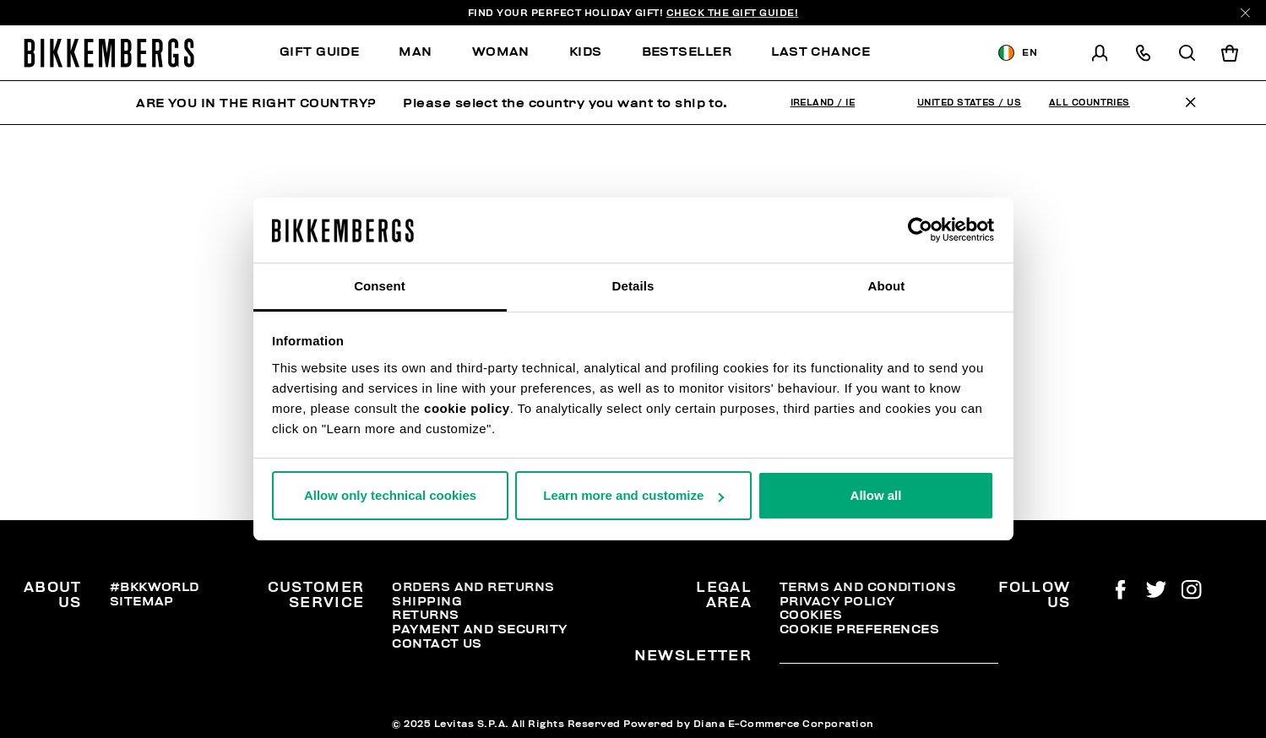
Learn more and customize (633, 495)
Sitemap (142, 601)
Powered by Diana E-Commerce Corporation (748, 724)
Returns (425, 614)
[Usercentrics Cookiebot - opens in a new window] (920, 229)
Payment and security (479, 629)
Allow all (876, 495)
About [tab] (886, 286)
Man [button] (415, 51)
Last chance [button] (820, 51)
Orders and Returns (473, 587)
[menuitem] (329, 52)
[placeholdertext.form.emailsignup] (889, 657)
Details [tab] (633, 286)
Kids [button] (585, 51)
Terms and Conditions (868, 587)
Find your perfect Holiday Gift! (633, 13)
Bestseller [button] (687, 51)
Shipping (427, 601)
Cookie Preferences (859, 629)
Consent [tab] (379, 286)
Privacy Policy (837, 601)
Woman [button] (501, 51)
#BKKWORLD (154, 587)
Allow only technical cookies (390, 495)
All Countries (1089, 102)
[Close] (1245, 13)
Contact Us (437, 643)
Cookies (811, 614)
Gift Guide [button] (320, 51)
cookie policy (467, 408)
